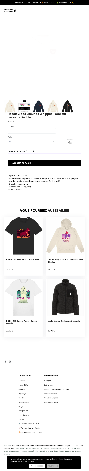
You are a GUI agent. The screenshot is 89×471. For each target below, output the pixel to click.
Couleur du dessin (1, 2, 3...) (21, 151)
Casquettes (23, 410)
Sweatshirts (23, 384)
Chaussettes (24, 401)
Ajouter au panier (44, 163)
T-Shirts (22, 380)
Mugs (21, 406)
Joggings (22, 393)
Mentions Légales (51, 397)
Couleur (11, 126)
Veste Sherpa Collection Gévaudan (64, 321)
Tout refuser (53, 466)
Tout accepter (37, 466)
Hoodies (22, 389)
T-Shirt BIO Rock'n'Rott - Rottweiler (22, 260)
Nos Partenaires (50, 393)
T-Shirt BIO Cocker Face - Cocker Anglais (22, 322)
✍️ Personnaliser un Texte (29, 423)
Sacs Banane (24, 414)
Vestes (21, 419)
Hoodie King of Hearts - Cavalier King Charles (65, 261)
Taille (10, 137)
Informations (51, 375)
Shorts (21, 397)
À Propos (47, 380)
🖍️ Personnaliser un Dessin (29, 427)
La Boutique (25, 375)
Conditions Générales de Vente (56, 389)
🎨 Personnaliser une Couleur (30, 432)
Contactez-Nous (51, 401)
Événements (49, 384)
